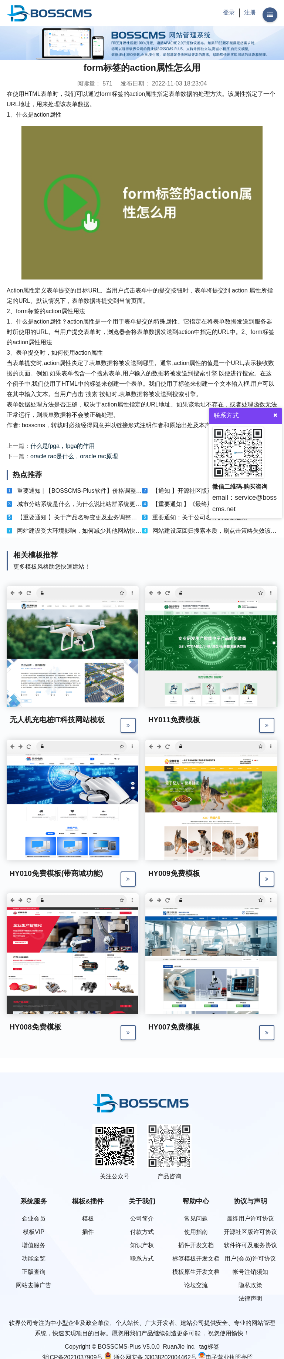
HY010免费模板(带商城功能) (57, 874)
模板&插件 (88, 1201)
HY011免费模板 (174, 720)
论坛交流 (196, 1285)
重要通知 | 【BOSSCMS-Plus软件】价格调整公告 (82, 491)
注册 (250, 13)
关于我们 (142, 1201)
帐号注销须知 (250, 1272)
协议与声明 (250, 1201)
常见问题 (196, 1218)
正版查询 (33, 1272)
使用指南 (196, 1232)
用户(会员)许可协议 (250, 1258)
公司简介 (142, 1218)
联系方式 (142, 1258)
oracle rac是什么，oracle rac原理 (74, 456)
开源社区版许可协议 (250, 1232)
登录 (229, 13)
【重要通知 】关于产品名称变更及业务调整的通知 (83, 517)
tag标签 (209, 1346)
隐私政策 (250, 1285)
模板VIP (33, 1232)
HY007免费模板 (174, 1028)
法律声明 (250, 1298)
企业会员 (33, 1218)
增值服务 (33, 1245)
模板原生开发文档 (196, 1272)
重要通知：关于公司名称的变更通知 (199, 517)
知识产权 (142, 1245)
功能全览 (33, 1258)
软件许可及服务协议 (250, 1245)
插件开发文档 (196, 1245)
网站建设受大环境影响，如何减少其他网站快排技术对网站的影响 (103, 531)
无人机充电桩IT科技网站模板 (57, 720)
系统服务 (33, 1201)
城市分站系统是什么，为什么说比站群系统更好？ (82, 504)
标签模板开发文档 (196, 1258)
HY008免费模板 (36, 1028)
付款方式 (142, 1232)
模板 (88, 1218)
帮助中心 (196, 1201)
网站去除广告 (33, 1285)
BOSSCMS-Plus (119, 1346)
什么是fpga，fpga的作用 (62, 446)
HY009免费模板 (174, 874)
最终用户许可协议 (250, 1218)
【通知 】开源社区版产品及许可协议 (200, 491)
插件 (88, 1232)
